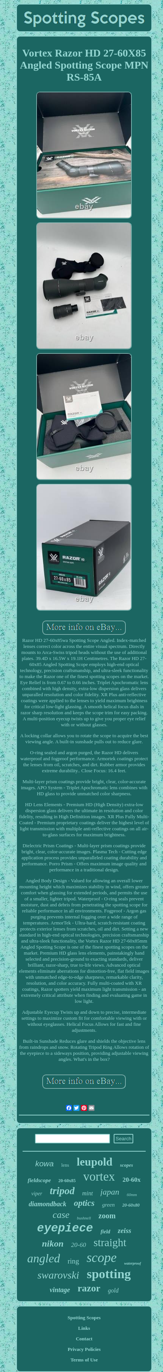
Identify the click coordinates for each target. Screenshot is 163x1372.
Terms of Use (83, 1360)
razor (89, 1288)
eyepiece (65, 1228)
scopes (126, 1165)
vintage (60, 1290)
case (61, 1215)
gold (113, 1290)
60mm (132, 1194)
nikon (52, 1243)
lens (65, 1165)
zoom (107, 1216)
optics (84, 1203)
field (105, 1231)
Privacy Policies (84, 1349)
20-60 (78, 1244)
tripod (62, 1190)
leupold (95, 1161)
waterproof (132, 1263)
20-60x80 (131, 1205)
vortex (99, 1176)
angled (43, 1258)
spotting (109, 1274)
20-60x (131, 1179)
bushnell (84, 1218)
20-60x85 (67, 1180)
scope (102, 1257)
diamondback (47, 1204)
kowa (44, 1163)
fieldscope (39, 1180)
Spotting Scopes (84, 1317)
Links (84, 1328)
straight (110, 1242)
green (108, 1205)
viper (36, 1193)
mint (87, 1193)
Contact (84, 1338)
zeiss (124, 1230)
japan (110, 1191)
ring (73, 1261)
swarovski (58, 1275)
